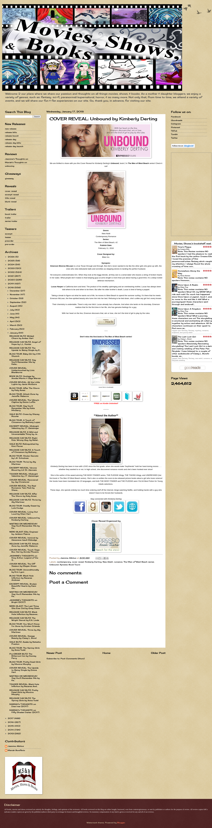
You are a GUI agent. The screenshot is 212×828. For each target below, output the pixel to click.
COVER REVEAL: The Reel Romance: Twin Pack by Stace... (22, 488)
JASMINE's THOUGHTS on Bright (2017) (23, 601)
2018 (11, 287)
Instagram (176, 124)
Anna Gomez (185, 275)
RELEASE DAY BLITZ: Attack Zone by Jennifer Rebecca (23, 545)
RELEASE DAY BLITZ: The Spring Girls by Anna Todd (23, 699)
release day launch (14, 146)
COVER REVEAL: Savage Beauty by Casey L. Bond (22, 637)
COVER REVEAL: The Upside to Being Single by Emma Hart (23, 670)
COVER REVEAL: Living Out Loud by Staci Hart (23, 513)
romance (118, 562)
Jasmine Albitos (16, 746)
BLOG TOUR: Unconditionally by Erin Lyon (24, 571)
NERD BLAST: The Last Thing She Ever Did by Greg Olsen (24, 607)
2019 (11, 284)
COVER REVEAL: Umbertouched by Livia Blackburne (21, 370)
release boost (12, 136)
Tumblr (174, 134)
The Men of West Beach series (139, 562)
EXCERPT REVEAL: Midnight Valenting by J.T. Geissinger (24, 427)
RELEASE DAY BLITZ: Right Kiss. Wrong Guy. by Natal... (24, 439)
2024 (11, 264)
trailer (8, 218)
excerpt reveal (12, 194)
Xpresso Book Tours (70, 565)
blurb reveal (10, 201)
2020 (12, 280)
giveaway (9, 178)
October (14, 298)
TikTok (174, 131)
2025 (11, 261)
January (14, 333)
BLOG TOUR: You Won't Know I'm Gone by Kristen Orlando (24, 625)
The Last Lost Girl (187, 337)
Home (106, 652)
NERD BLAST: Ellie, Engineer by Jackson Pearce (23, 533)
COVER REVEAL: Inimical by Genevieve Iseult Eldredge (23, 539)
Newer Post (54, 652)
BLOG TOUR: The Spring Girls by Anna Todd (24, 649)
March (13, 325)
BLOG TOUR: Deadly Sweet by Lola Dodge (24, 507)
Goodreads (176, 120)
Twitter (174, 138)
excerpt (8, 234)
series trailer (11, 221)
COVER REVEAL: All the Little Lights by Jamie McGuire (24, 383)
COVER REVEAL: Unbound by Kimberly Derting (24, 519)
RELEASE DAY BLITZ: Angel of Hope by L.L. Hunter (25, 343)
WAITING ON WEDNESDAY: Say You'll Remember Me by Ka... (24, 526)
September (15, 302)
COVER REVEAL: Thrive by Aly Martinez (24, 631)
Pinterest (175, 127)
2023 (11, 268)
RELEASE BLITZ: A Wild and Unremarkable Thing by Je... (23, 433)
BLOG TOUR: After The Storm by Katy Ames (24, 389)
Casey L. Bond (185, 339)
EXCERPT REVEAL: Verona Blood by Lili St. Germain (23, 469)
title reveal (10, 198)
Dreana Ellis (184, 249)
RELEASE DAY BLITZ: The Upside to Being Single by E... (25, 349)
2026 (11, 257)
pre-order (9, 244)
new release (10, 129)
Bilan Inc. (106, 257)
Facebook (176, 117)
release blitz (11, 132)
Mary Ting (184, 287)
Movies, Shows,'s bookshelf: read (192, 243)
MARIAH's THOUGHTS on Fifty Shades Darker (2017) (24, 711)
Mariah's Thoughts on (16, 162)
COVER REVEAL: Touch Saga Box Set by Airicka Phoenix (24, 551)
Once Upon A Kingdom (189, 309)
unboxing (9, 166)
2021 (11, 276)
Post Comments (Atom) (73, 658)
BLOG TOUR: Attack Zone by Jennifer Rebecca (23, 395)
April (12, 321)
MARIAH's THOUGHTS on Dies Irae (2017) (22, 705)
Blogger (121, 822)
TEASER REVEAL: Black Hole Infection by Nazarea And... (24, 685)
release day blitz (13, 143)
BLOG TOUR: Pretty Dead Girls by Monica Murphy (25, 663)
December (15, 291)
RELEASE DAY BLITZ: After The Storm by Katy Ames (23, 495)
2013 (11, 733)
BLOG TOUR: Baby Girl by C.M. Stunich (25, 355)
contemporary (64, 562)
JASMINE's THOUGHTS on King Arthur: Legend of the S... (23, 558)
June (12, 314)
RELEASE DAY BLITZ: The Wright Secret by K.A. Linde (24, 619)
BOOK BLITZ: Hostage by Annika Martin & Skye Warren (25, 377)
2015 (11, 726)
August (14, 306)
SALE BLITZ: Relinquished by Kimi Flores (23, 445)
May (12, 317)
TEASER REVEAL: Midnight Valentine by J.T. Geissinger (24, 475)
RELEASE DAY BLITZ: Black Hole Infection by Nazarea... (23, 613)
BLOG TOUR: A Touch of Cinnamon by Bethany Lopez (24, 421)
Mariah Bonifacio (16, 750)
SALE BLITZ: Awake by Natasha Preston (25, 643)
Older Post (158, 652)
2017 (11, 718)
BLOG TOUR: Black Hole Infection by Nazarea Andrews (21, 578)
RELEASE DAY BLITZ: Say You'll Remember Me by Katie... (22, 362)
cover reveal (78, 562)
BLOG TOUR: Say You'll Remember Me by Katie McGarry (22, 408)
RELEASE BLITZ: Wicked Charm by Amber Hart (21, 337)
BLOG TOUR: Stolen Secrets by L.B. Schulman (23, 457)
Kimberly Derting (93, 562)
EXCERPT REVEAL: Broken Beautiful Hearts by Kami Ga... (23, 586)
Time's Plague (184, 247)
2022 (11, 272)
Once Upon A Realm (188, 285)
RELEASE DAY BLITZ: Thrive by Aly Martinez (25, 501)
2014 (11, 730)
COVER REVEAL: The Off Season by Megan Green (23, 565)
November (15, 294)
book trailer (10, 214)
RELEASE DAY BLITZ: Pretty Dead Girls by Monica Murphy (23, 692)
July (12, 310)
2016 (11, 722)
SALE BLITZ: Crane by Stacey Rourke (24, 415)
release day (10, 139)
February (14, 329)
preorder (9, 241)
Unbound (54, 565)
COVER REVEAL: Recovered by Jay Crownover (23, 481)
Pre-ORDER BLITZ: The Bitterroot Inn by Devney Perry (22, 656)
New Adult (108, 562)
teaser (8, 237)
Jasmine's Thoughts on (16, 159)
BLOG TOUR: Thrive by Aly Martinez (22, 463)
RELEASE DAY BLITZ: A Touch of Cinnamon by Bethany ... (24, 451)
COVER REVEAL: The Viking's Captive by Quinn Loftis (24, 401)
